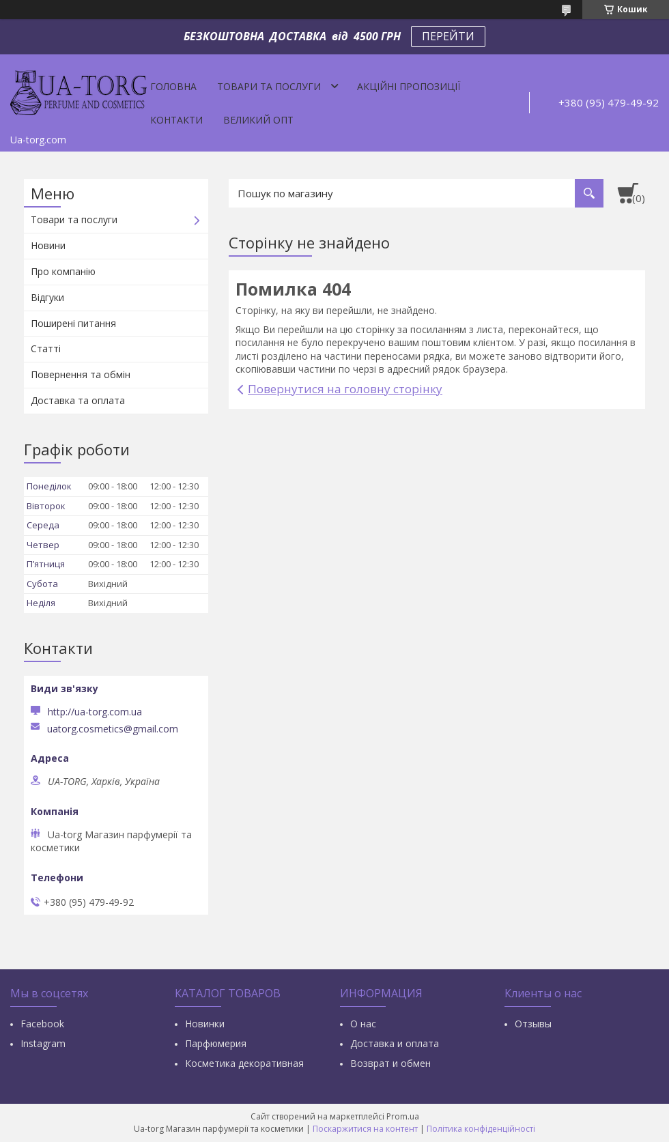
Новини (48, 245)
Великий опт (258, 119)
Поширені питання (73, 323)
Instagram (43, 1043)
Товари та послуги (269, 86)
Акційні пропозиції (408, 86)
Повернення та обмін (80, 374)
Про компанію (63, 271)
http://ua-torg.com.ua (95, 711)
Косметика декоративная (244, 1063)
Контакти (176, 119)
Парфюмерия (215, 1043)
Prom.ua (402, 1116)
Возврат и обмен (390, 1063)
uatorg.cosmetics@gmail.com (112, 729)
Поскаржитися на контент (365, 1128)
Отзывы (533, 1023)
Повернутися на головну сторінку (345, 389)
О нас (363, 1023)
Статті (46, 348)
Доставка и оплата (394, 1043)
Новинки (205, 1023)
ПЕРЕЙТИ (448, 36)
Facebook (42, 1023)
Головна (173, 86)
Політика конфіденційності (481, 1128)
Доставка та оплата (78, 400)
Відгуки (47, 297)
